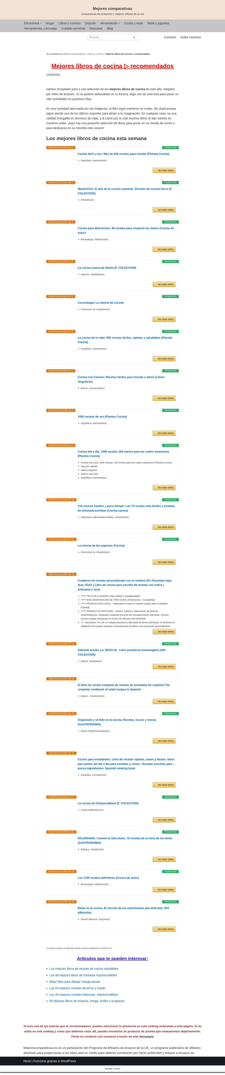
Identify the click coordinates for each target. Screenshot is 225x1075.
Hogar (50, 23)
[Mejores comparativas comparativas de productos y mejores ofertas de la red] (112, 11)
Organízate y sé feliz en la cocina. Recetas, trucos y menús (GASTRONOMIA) (117, 724)
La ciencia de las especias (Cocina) (101, 547)
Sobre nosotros (190, 37)
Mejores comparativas (74, 54)
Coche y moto (136, 23)
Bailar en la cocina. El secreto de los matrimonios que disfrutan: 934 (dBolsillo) (123, 912)
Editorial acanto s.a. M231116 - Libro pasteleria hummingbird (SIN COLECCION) (121, 654)
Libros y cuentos (70, 23)
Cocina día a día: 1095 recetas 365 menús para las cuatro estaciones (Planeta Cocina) (123, 455)
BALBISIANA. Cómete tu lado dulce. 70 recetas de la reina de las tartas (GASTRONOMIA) (125, 842)
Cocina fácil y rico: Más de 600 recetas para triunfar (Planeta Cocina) (123, 155)
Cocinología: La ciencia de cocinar (101, 304)
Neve (27, 1070)
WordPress (68, 1070)
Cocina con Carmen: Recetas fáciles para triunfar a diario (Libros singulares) (121, 381)
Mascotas (97, 28)
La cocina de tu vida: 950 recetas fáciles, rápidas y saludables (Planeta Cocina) (125, 342)
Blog (112, 28)
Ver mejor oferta (165, 172)
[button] (41, 23)
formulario (146, 1046)
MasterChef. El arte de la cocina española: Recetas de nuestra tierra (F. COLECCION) (125, 193)
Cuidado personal (74, 28)
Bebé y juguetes (161, 23)
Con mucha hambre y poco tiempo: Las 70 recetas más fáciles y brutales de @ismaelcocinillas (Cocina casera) (126, 510)
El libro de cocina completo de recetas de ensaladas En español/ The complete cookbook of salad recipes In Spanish (124, 689)
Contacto (169, 37)
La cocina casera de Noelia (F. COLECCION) (107, 269)
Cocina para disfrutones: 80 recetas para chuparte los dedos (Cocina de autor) (126, 232)
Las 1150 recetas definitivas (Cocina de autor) (108, 879)
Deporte (91, 23)
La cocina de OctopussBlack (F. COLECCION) (108, 805)
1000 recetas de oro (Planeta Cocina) (102, 418)
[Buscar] (109, 37)
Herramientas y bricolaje (41, 28)
